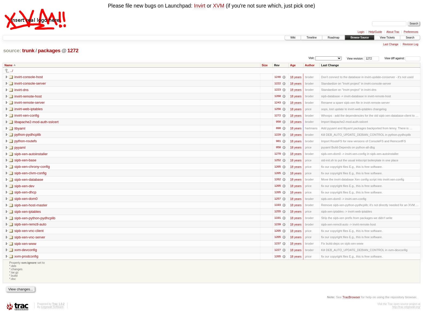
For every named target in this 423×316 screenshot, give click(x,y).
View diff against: (402, 58)
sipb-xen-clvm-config (30, 174)
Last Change (390, 44)
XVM (218, 6)
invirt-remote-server (29, 103)
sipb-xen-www (25, 245)
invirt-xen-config (26, 116)
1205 (277, 167)
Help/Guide (375, 31)
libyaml (19, 129)
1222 (277, 83)
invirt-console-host (28, 77)
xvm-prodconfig (26, 258)
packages (49, 50)
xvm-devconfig (25, 251)
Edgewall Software (52, 308)
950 (278, 122)
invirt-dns (21, 90)
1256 (277, 109)
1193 (277, 206)
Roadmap (333, 37)
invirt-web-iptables (28, 109)
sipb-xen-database (28, 180)
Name (9, 65)
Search (410, 37)
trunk (28, 50)
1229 (277, 135)
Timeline (311, 37)
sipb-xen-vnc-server (29, 239)
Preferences (411, 31)
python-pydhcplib (27, 135)
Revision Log (410, 44)
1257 (277, 200)
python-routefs (25, 142)
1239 (277, 226)
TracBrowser (351, 298)
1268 (277, 96)
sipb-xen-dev (24, 187)
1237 (277, 245)
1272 (73, 50)
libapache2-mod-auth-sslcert (36, 122)
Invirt (199, 6)
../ (11, 71)
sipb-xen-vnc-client (28, 232)
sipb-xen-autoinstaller (31, 154)
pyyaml (19, 148)
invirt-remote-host (28, 96)
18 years (295, 77)
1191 (277, 219)
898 (278, 129)
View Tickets (387, 37)
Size (265, 65)
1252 (277, 161)
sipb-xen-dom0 (25, 200)
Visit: (311, 58)
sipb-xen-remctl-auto (30, 226)
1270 (277, 154)
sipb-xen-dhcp (25, 193)
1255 (277, 213)
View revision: (355, 58)
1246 (277, 77)
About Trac (392, 31)
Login (361, 31)
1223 (277, 90)
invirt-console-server (30, 83)
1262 (277, 180)
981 (278, 142)
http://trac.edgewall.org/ (406, 308)
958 (278, 148)
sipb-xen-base (25, 161)
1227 (277, 251)
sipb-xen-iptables (27, 213)
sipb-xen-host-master (30, 206)
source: (12, 50)
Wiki (292, 37)
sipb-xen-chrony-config (32, 167)
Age (293, 65)
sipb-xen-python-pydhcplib (34, 219)
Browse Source (359, 37)
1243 (277, 103)
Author (310, 65)
